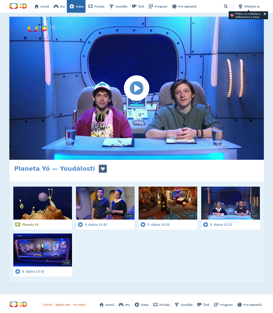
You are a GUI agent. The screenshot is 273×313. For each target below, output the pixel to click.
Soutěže (118, 6)
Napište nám (62, 304)
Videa (76, 6)
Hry (59, 6)
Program (157, 6)
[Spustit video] (136, 88)
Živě (137, 6)
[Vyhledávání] (226, 6)
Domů (41, 6)
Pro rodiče (79, 304)
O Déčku (47, 304)
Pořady (96, 6)
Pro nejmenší (183, 6)
